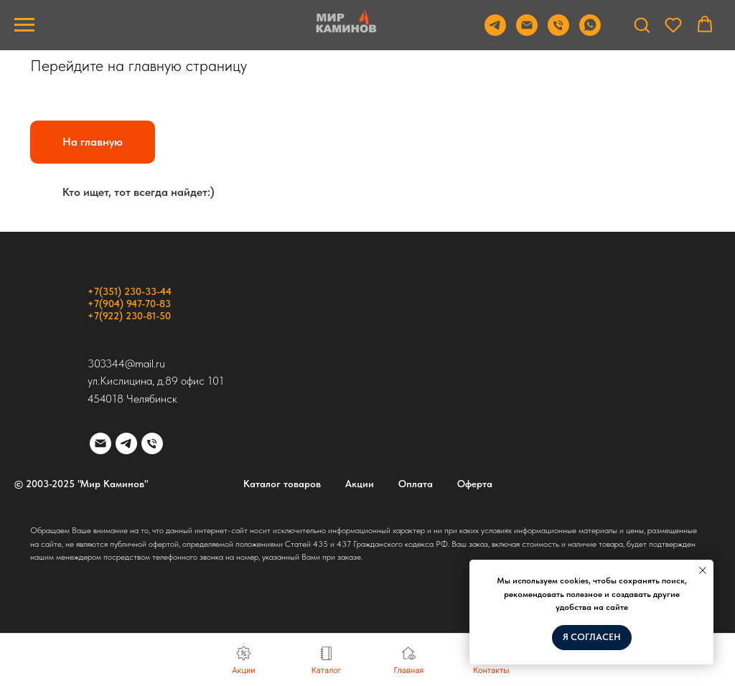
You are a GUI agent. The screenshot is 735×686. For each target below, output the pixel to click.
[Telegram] (495, 32)
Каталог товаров (282, 483)
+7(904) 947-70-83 (129, 303)
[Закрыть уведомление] (703, 570)
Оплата (415, 483)
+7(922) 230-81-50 (129, 315)
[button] (641, 24)
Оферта (474, 483)
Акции (359, 483)
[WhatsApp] (590, 32)
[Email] (527, 32)
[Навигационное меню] (24, 25)
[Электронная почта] (100, 443)
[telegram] (126, 443)
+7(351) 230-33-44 (130, 291)
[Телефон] (558, 32)
